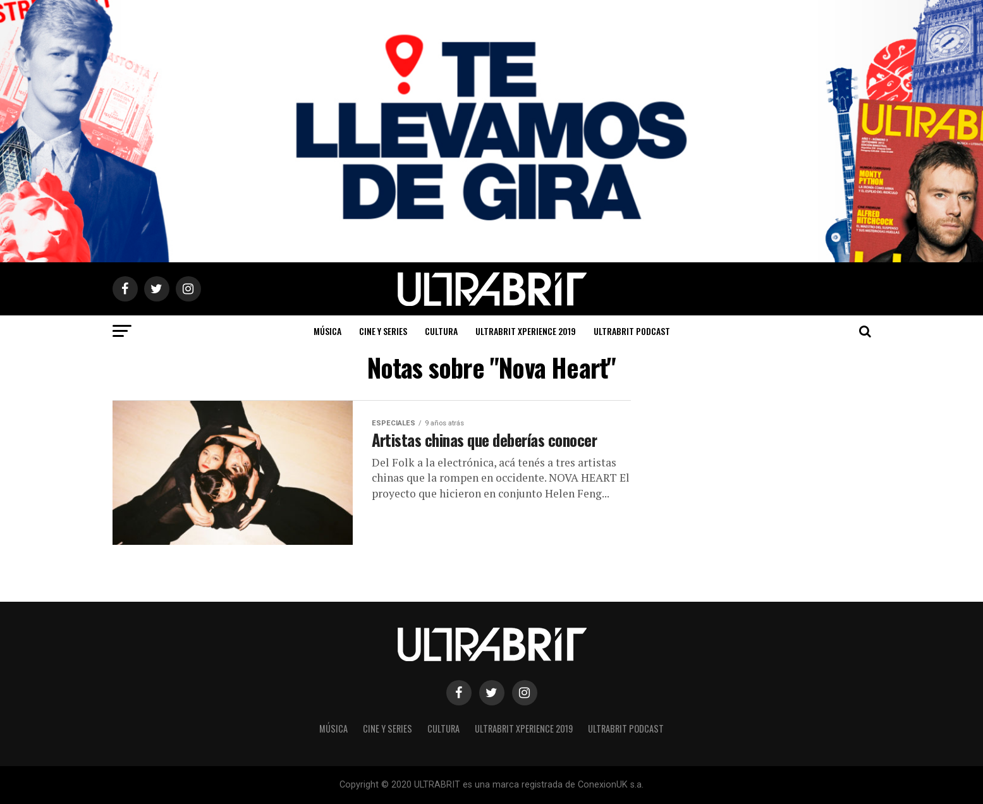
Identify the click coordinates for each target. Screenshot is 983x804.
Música (327, 331)
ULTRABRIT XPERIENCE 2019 (525, 331)
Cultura (441, 331)
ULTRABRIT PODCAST (632, 331)
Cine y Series (383, 331)
